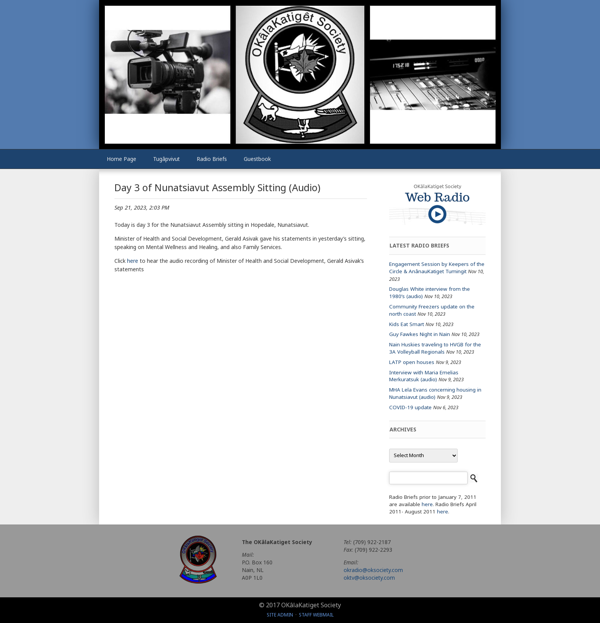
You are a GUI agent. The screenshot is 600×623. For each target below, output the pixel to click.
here (132, 260)
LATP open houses (411, 362)
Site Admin (280, 615)
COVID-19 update (410, 407)
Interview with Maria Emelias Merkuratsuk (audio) (423, 376)
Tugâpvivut (166, 158)
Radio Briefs (212, 158)
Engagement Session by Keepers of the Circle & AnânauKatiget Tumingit (436, 268)
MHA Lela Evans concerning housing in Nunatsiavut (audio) (435, 393)
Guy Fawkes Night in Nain (419, 334)
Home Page (121, 158)
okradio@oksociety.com (373, 570)
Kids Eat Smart (406, 324)
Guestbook (257, 158)
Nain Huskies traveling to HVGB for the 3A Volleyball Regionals (435, 348)
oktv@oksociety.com (369, 577)
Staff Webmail (316, 615)
